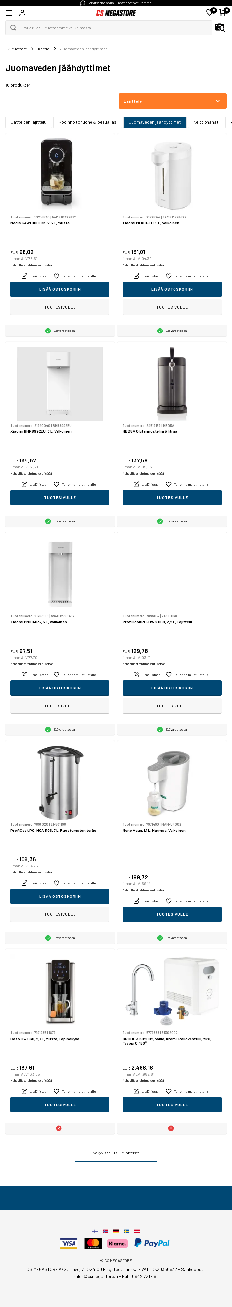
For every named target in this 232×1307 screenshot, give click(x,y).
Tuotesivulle (60, 307)
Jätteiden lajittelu (28, 122)
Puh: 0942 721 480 (140, 1276)
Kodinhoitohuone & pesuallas (87, 122)
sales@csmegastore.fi (95, 1276)
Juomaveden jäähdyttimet (155, 122)
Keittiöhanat (206, 122)
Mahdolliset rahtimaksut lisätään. (32, 265)
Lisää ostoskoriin (60, 289)
